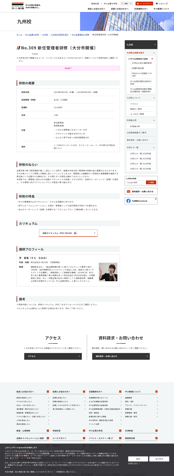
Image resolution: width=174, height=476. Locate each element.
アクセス (134, 91)
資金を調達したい (23, 412)
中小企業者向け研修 (80, 22)
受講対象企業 (138, 55)
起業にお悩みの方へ (120, 9)
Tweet (35, 41)
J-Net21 (105, 433)
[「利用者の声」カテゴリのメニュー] (154, 108)
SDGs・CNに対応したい (25, 393)
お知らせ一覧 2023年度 (140, 156)
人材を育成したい (23, 408)
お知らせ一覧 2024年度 (140, 151)
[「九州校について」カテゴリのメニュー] (154, 85)
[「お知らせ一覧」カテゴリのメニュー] (154, 135)
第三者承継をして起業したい (64, 397)
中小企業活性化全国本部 (98, 393)
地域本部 (95, 3)
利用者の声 (131, 108)
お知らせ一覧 (132, 135)
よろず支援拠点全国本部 (98, 389)
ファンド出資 (94, 412)
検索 (151, 170)
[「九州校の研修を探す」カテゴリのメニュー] (154, 40)
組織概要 (128, 385)
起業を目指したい (59, 385)
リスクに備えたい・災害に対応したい (31, 404)
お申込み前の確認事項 (142, 50)
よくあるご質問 (137, 101)
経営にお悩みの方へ (96, 9)
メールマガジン (69, 425)
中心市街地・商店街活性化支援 (101, 408)
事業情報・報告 (131, 400)
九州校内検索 (131, 166)
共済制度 (141, 418)
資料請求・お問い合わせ (137, 127)
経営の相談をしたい (24, 385)
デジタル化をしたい (24, 389)
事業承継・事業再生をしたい (27, 400)
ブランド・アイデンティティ (136, 393)
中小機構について (161, 9)
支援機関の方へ (141, 9)
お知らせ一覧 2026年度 (140, 141)
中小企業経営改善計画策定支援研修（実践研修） (141, 78)
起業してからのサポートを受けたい (66, 393)
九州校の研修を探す (60, 22)
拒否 (138, 458)
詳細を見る (133, 463)
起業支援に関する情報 (97, 404)
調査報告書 (141, 425)
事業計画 (128, 397)
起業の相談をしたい (60, 389)
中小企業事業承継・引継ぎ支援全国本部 (104, 397)
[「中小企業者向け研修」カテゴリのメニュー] (152, 46)
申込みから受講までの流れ (142, 62)
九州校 (45, 22)
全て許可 (159, 458)
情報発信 (69, 433)
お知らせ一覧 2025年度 (140, 146)
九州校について (133, 85)
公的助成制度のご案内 (136, 120)
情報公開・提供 (131, 404)
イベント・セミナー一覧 (105, 425)
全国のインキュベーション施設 (32, 425)
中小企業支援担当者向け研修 (141, 70)
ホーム (19, 22)
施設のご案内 (136, 96)
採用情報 (32, 433)
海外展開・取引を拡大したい (27, 397)
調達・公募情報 (32, 418)
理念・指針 (129, 389)
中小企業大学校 (110, 3)
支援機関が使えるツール (98, 385)
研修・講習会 (94, 400)
